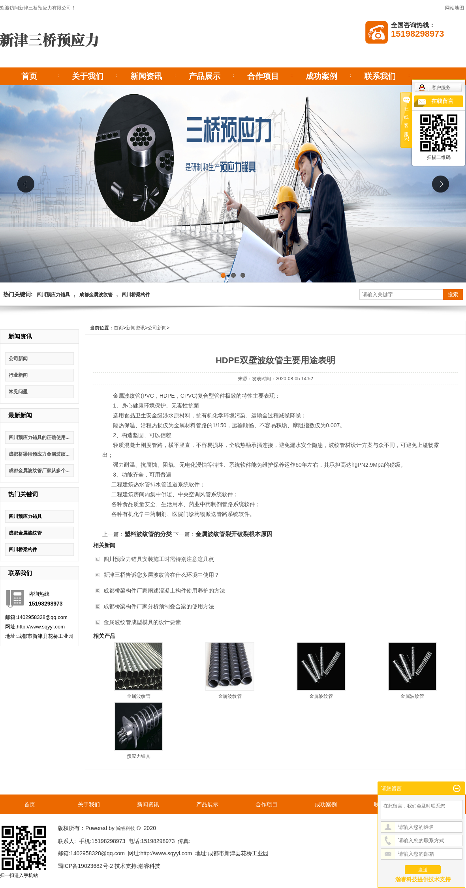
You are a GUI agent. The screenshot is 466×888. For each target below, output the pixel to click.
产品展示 (204, 76)
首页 (29, 76)
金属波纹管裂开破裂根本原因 (233, 534)
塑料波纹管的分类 (148, 534)
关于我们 (87, 76)
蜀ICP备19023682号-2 (85, 866)
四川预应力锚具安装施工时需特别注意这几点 (158, 559)
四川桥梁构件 (136, 294)
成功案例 (321, 76)
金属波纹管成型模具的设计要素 (142, 622)
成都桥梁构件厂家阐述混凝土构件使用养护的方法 (164, 590)
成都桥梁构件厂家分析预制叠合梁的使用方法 (158, 606)
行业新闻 (18, 375)
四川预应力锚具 (53, 294)
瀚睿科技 (125, 828)
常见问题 (18, 391)
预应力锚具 (138, 756)
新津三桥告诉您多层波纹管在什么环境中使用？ (161, 575)
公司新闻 (18, 358)
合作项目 (263, 76)
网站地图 (454, 8)
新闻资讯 (146, 76)
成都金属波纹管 (96, 294)
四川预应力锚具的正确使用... (39, 437)
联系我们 (380, 76)
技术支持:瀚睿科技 (137, 866)
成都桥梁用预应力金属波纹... (39, 454)
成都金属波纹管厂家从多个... (39, 470)
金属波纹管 (138, 696)
